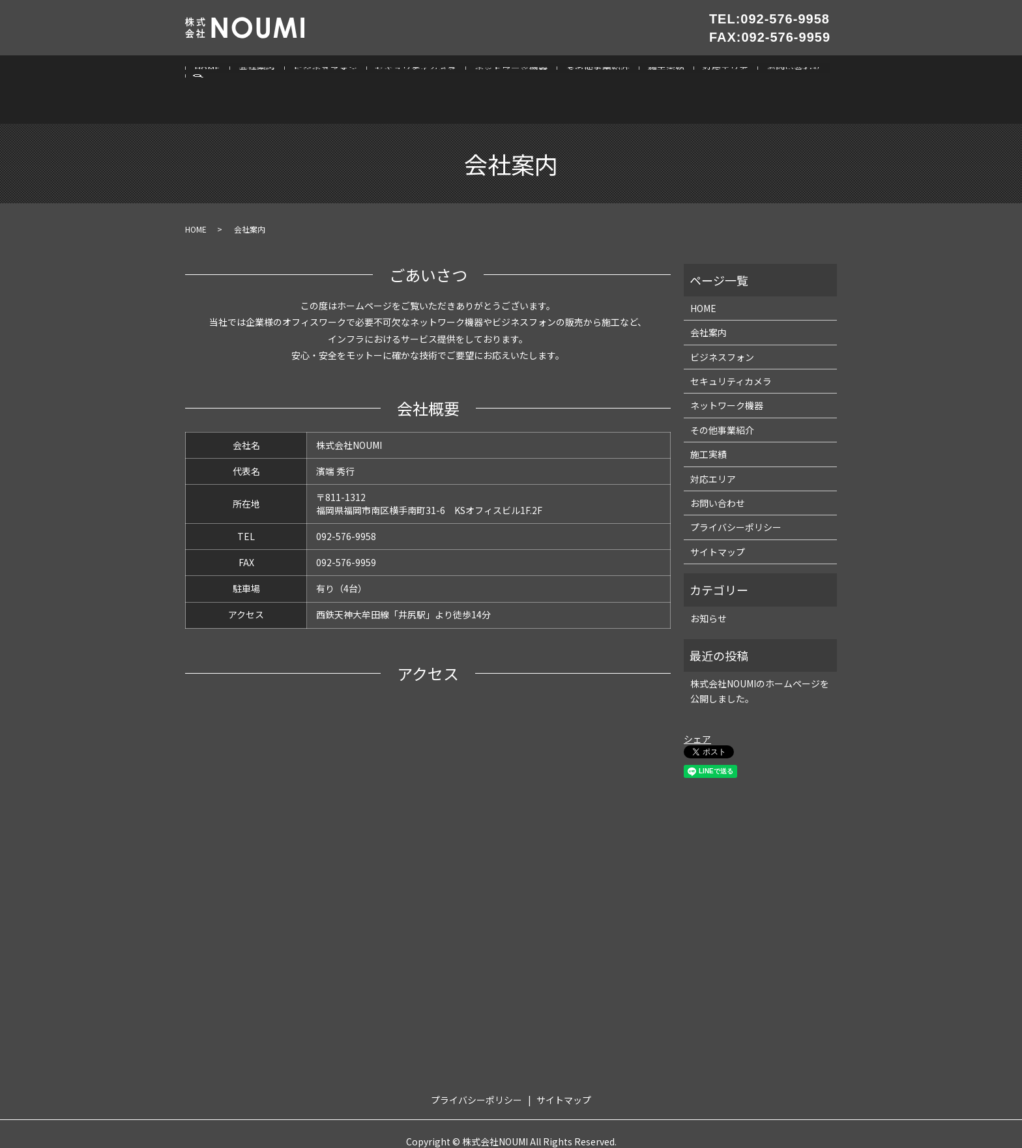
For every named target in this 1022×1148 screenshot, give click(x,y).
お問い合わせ (775, 72)
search (823, 73)
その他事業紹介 (586, 72)
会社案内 (253, 72)
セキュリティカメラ (408, 72)
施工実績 (652, 72)
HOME (207, 72)
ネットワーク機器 (501, 72)
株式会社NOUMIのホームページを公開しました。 (759, 658)
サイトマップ (717, 519)
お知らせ (708, 585)
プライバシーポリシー (735, 495)
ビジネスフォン (320, 72)
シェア (697, 706)
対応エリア (708, 72)
